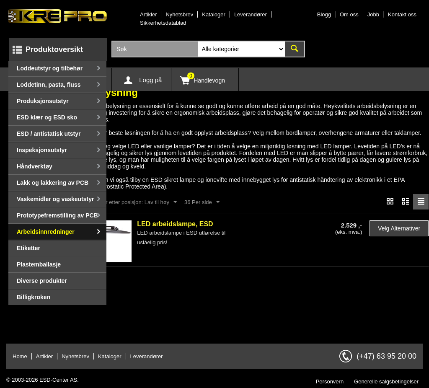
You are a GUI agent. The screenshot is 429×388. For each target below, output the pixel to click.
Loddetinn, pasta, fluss (48, 84)
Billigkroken (33, 297)
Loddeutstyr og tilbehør (50, 68)
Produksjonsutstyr (43, 101)
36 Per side (202, 202)
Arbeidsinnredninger (46, 231)
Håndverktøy (34, 166)
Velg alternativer (399, 228)
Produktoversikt (54, 49)
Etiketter (28, 248)
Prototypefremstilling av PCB (57, 215)
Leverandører (250, 14)
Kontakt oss (402, 14)
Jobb (373, 14)
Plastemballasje (39, 264)
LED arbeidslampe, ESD (175, 224)
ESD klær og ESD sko (47, 117)
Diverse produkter (42, 280)
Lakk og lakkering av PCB (52, 182)
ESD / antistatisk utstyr (49, 133)
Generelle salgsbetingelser (386, 381)
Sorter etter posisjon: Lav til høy (135, 202)
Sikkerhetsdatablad (163, 23)
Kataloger (213, 14)
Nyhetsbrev (179, 14)
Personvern (330, 381)
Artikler (148, 14)
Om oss (349, 14)
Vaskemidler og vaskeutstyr (55, 199)
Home (20, 356)
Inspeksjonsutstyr (42, 150)
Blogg (324, 14)
